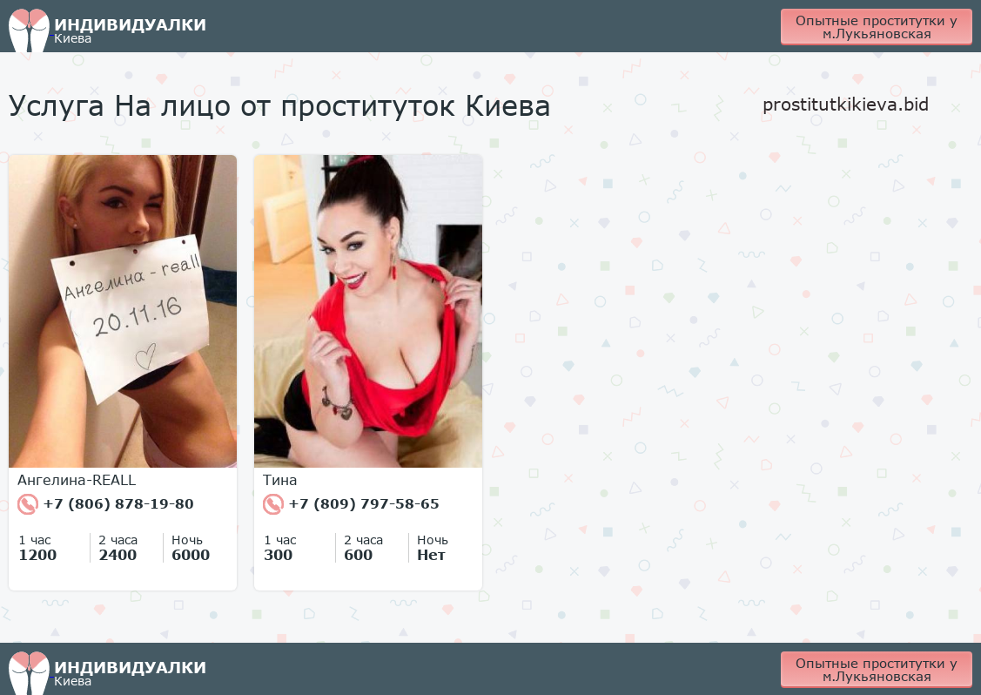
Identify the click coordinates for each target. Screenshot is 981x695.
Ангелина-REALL (76, 480)
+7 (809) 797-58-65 (351, 504)
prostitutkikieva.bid (845, 103)
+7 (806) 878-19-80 (105, 504)
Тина (280, 480)
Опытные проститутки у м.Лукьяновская (876, 26)
